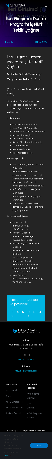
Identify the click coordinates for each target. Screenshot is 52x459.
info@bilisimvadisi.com (26, 370)
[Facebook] (12, 312)
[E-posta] (12, 316)
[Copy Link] (28, 316)
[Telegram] (39, 312)
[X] (17, 312)
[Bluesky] (23, 312)
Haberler (9, 42)
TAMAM (38, 445)
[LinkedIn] (28, 312)
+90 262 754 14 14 (26, 359)
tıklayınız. (8, 455)
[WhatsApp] (34, 312)
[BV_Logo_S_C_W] (15, 5)
